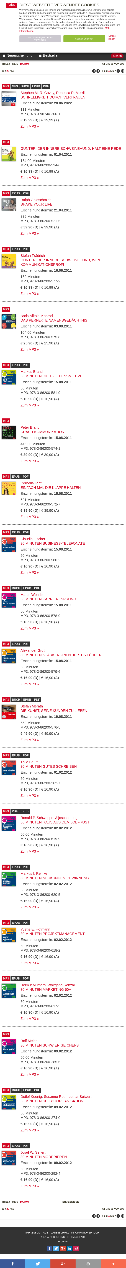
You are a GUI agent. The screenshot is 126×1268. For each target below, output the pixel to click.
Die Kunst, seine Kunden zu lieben (53, 711)
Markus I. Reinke (33, 873)
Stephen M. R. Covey (37, 93)
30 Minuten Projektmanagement (52, 934)
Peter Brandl (30, 427)
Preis (14, 63)
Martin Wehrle (31, 595)
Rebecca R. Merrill (70, 93)
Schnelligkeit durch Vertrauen (52, 97)
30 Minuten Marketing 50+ (45, 989)
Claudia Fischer (32, 539)
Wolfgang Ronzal (61, 985)
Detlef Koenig (31, 1097)
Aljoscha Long (66, 818)
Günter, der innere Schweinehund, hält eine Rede (70, 149)
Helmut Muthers (33, 985)
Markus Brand (31, 372)
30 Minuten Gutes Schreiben (48, 766)
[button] (12, 1263)
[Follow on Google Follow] (63, 1248)
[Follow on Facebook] (49, 1248)
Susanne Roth (55, 1097)
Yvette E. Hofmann (35, 929)
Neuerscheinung (17, 55)
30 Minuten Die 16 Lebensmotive (51, 376)
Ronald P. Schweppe (36, 818)
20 (7, 71)
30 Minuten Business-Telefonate (52, 543)
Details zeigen (112, 37)
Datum (24, 63)
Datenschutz (59, 1232)
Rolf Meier (28, 1041)
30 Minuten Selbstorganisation (51, 1101)
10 (3, 71)
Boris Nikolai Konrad (36, 316)
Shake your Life (36, 204)
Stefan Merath (31, 706)
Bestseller (49, 55)
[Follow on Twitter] (56, 1248)
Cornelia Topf (30, 483)
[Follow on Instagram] (76, 1248)
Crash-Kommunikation (42, 432)
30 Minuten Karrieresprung (48, 599)
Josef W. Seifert (32, 1152)
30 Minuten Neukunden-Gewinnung (54, 878)
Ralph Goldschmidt (35, 200)
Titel (5, 63)
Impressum (32, 1232)
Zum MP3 (28, 126)
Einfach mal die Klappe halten (50, 488)
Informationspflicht (86, 1232)
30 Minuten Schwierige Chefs (49, 1045)
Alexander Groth (33, 650)
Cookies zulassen (84, 38)
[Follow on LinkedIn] (69, 1248)
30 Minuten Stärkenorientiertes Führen (61, 655)
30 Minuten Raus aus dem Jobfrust (54, 822)
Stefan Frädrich (32, 256)
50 (12, 71)
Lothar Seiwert (79, 1097)
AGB (45, 1232)
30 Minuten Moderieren (43, 1157)
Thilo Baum (29, 762)
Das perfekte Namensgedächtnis (53, 320)
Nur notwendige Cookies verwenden (40, 38)
